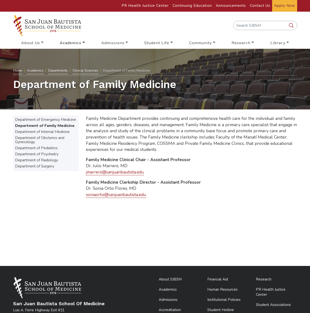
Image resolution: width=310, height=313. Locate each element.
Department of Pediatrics (36, 148)
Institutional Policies (224, 299)
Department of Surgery (34, 166)
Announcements (231, 5)
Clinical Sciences (85, 70)
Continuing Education (192, 5)
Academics (35, 70)
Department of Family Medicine (45, 125)
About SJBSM (170, 279)
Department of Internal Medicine (42, 131)
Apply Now (284, 5)
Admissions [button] (113, 43)
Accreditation (170, 309)
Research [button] (241, 43)
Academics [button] (70, 43)
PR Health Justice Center (145, 5)
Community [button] (200, 43)
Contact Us (260, 5)
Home (17, 70)
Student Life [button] (156, 43)
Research (263, 279)
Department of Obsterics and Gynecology (39, 140)
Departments (58, 70)
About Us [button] (30, 43)
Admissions (168, 299)
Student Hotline (220, 309)
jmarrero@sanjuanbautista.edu (115, 172)
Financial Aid (217, 279)
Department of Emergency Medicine (45, 119)
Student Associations (273, 304)
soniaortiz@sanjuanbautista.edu (116, 195)
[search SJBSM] (292, 25)
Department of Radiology (36, 160)
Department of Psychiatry (37, 154)
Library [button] (277, 43)
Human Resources (222, 289)
